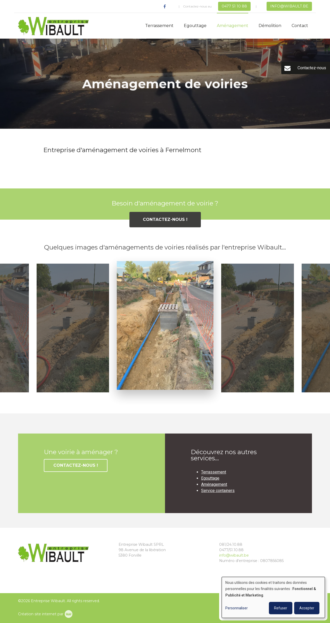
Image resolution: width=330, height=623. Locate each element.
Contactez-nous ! (165, 223)
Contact (300, 25)
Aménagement (232, 25)
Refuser (280, 608)
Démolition (270, 25)
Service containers (218, 494)
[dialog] (273, 597)
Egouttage (195, 25)
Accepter (306, 608)
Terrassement (159, 25)
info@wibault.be (234, 555)
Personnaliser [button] (236, 608)
